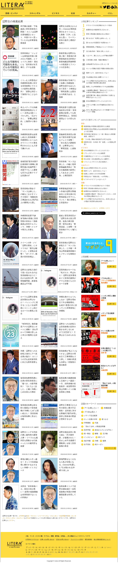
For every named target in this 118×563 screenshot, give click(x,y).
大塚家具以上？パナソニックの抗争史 (97, 156)
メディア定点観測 (90, 416)
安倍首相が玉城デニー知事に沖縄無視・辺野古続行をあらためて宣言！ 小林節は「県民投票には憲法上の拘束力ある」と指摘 (67, 88)
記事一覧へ (112, 266)
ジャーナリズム (43, 516)
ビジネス (55, 14)
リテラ (10, 520)
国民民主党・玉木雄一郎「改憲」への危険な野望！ (100, 143)
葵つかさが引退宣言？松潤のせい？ (98, 43)
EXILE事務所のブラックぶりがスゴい (99, 101)
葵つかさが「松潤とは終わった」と (98, 38)
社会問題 (62, 516)
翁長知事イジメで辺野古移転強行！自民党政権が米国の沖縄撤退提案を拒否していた (67, 491)
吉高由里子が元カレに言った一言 (97, 64)
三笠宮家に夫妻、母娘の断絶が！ (97, 60)
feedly (112, 7)
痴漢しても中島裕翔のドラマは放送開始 (100, 86)
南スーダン (99, 444)
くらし (110, 14)
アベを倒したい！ (91, 408)
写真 (96, 423)
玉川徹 (105, 433)
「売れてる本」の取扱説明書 (94, 426)
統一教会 (87, 433)
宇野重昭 (87, 423)
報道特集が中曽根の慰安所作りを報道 (97, 126)
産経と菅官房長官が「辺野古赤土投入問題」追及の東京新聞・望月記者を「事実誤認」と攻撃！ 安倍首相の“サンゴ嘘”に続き (68, 224)
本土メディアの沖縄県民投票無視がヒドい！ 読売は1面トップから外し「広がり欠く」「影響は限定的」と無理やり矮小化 (28, 115)
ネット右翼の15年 (90, 419)
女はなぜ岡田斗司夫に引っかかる (95, 168)
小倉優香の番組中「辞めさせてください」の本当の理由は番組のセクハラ (100, 91)
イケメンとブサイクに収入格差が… (96, 162)
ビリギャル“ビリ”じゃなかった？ (95, 179)
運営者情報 (88, 539)
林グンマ (101, 437)
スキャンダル (10, 518)
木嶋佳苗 (107, 408)
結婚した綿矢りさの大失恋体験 (94, 174)
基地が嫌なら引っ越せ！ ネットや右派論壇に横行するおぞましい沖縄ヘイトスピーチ (29, 464)
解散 (96, 433)
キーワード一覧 (111, 448)
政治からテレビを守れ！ (104, 430)
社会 (28, 518)
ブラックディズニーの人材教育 (95, 153)
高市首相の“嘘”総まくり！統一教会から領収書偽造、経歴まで (99, 135)
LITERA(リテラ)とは (32, 539)
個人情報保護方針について (102, 539)
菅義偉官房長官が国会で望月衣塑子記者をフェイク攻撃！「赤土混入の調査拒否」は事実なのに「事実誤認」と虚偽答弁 (67, 142)
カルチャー (20, 518)
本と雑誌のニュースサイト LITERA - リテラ (95, 208)
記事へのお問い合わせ (47, 539)
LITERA (21, 516)
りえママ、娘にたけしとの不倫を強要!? (99, 55)
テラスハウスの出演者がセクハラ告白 (99, 25)
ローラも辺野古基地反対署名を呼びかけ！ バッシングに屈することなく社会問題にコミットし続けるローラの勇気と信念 (29, 305)
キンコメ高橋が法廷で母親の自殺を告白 (100, 68)
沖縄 (96, 441)
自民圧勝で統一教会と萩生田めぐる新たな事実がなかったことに (100, 96)
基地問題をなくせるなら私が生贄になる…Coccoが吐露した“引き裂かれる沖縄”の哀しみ (67, 464)
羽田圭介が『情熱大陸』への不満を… (97, 176)
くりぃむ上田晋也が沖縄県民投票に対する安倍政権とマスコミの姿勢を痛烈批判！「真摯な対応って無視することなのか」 (28, 88)
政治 (27, 516)
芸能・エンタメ (11, 14)
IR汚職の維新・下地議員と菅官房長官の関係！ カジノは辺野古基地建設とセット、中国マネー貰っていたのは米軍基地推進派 (29, 34)
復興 (104, 441)
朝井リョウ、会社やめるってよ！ (97, 73)
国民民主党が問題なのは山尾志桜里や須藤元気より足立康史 (100, 130)
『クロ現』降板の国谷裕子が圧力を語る (97, 139)
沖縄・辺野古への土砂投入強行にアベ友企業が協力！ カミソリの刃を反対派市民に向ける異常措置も (29, 356)
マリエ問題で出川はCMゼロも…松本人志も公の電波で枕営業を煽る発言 (101, 82)
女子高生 (87, 444)
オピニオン (54, 516)
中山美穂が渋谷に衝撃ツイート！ (97, 77)
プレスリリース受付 (76, 539)
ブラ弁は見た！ (90, 412)
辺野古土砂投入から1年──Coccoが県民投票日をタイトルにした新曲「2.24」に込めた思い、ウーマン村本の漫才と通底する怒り (68, 34)
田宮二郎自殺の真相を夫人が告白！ (98, 34)
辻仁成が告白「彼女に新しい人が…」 (99, 51)
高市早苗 (87, 430)
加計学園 (87, 441)
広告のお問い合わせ (62, 539)
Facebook (108, 7)
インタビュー (89, 437)
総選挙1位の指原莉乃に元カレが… (98, 30)
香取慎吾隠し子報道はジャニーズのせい (100, 47)
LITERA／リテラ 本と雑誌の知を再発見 (16, 5)
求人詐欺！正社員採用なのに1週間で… (97, 159)
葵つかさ (105, 419)
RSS (115, 7)
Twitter (104, 7)
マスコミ (33, 516)
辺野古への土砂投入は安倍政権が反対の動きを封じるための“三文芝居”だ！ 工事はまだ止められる (67, 329)
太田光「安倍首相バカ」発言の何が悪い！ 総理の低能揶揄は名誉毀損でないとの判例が (29, 491)
